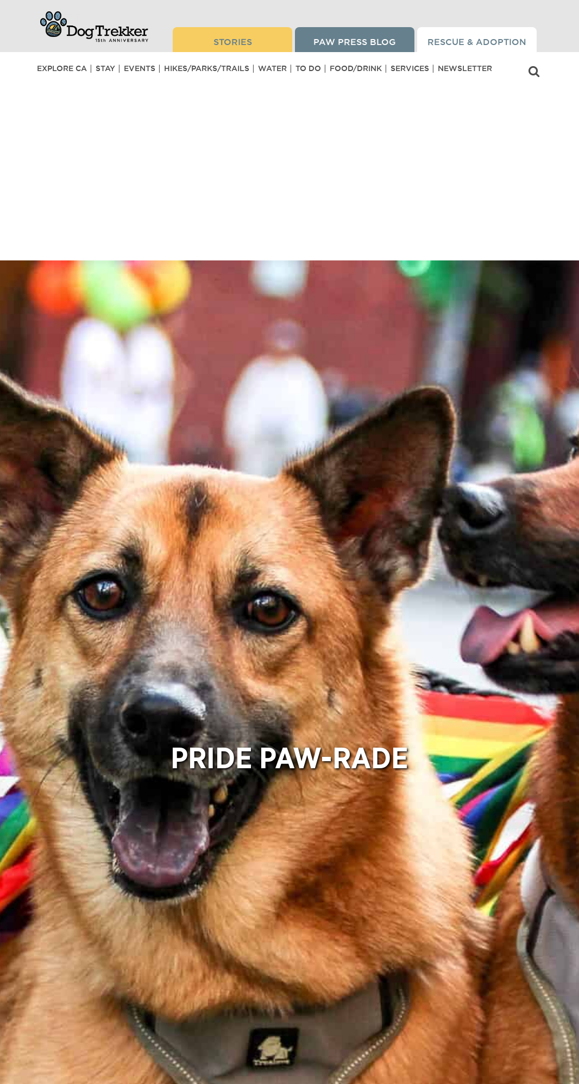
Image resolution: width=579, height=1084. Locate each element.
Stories (232, 42)
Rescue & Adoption (476, 42)
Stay (105, 68)
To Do (308, 68)
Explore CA (62, 68)
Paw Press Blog (354, 42)
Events (139, 68)
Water (272, 68)
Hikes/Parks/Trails (206, 68)
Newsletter (465, 68)
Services (410, 68)
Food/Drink (356, 68)
